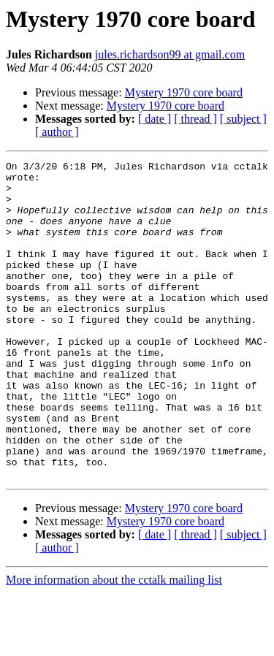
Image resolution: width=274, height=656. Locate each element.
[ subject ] (243, 118)
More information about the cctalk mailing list (114, 643)
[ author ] (57, 132)
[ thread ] (195, 118)
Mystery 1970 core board (184, 92)
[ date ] (154, 118)
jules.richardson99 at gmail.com (170, 54)
